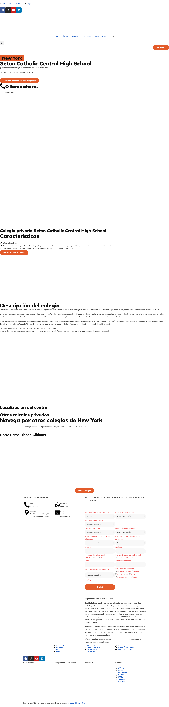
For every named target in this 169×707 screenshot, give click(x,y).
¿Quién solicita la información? (95, 556)
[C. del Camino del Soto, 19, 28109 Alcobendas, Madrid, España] (53, 530)
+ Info (112, 36)
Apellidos (118, 548)
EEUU (56, 36)
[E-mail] (57, 512)
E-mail (62, 511)
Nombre (87, 548)
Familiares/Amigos (124, 572)
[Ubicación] (27, 512)
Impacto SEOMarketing (76, 704)
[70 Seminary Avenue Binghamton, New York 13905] (84, 396)
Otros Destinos (100, 36)
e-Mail (119, 559)
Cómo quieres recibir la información (128, 556)
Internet (137, 572)
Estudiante (105, 559)
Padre (96, 559)
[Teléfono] (27, 505)
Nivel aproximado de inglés (125, 528)
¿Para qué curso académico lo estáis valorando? (98, 538)
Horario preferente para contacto (96, 570)
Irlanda (65, 36)
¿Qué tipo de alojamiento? (94, 520)
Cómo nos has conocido (124, 569)
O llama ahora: (21, 87)
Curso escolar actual (92, 528)
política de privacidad (109, 584)
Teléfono (33, 503)
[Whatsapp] (57, 505)
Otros (135, 578)
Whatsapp (64, 503)
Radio (133, 575)
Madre (88, 559)
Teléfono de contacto (123, 561)
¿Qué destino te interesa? (124, 512)
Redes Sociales (122, 575)
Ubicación (33, 511)
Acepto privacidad (91, 581)
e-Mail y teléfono (131, 559)
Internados (87, 36)
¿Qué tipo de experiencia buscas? (97, 512)
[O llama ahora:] (2, 86)
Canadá (75, 36)
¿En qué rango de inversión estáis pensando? (127, 538)
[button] (2, 43)
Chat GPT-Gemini (123, 578)
